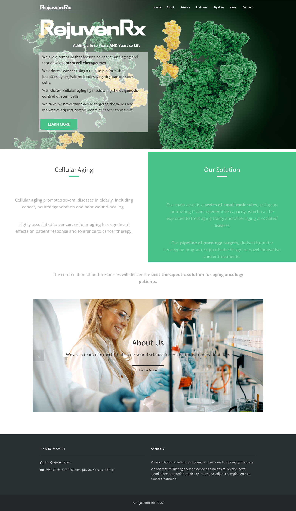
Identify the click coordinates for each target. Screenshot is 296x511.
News (233, 7)
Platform (201, 7)
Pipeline (219, 7)
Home (157, 7)
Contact (247, 7)
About (170, 7)
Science (185, 7)
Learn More (148, 370)
